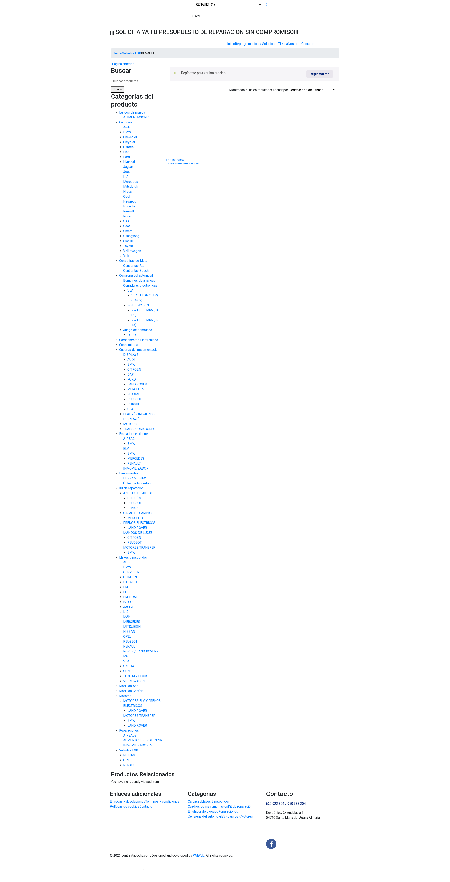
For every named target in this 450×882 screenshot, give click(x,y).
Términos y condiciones (162, 802)
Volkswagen (132, 251)
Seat (126, 226)
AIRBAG (129, 439)
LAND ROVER (137, 384)
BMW (127, 132)
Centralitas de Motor (134, 261)
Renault (128, 211)
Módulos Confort (131, 691)
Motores (125, 696)
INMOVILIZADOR (135, 468)
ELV (126, 449)
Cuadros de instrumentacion (139, 350)
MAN (126, 617)
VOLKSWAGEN (138, 305)
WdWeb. (199, 855)
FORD (131, 335)
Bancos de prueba (132, 112)
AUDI (131, 360)
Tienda (283, 44)
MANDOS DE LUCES (138, 533)
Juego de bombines (137, 330)
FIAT (126, 587)
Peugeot (129, 201)
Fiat (126, 152)
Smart (127, 231)
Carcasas (126, 122)
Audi (126, 127)
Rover (127, 216)
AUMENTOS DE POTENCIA (142, 740)
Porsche (129, 206)
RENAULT (134, 463)
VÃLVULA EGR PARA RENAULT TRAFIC (183, 164)
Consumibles (128, 345)
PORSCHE (134, 404)
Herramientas (128, 473)
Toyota (128, 246)
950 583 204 (296, 804)
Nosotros (294, 44)
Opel (126, 196)
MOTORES (130, 424)
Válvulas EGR (131, 53)
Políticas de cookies (125, 806)
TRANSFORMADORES (139, 429)
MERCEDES (135, 389)
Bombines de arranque (139, 280)
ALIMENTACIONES (136, 117)
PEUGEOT (134, 399)
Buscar (117, 89)
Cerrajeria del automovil (136, 276)
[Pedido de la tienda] (312, 90)
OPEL (127, 636)
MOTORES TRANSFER (139, 547)
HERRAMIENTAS (135, 478)
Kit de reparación (131, 488)
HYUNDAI (130, 597)
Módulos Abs (128, 686)
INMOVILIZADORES (137, 745)
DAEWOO (130, 582)
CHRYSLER (131, 572)
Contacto (307, 44)
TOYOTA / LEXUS (135, 676)
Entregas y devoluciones (127, 802)
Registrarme (319, 74)
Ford (126, 157)
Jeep (127, 172)
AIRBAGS (130, 735)
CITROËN (134, 369)
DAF (130, 374)
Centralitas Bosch (136, 271)
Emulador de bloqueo (134, 434)
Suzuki (128, 241)
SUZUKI (129, 671)
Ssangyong (131, 236)
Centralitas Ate (133, 266)
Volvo (127, 256)
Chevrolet (130, 137)
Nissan (128, 191)
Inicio (231, 44)
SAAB (127, 221)
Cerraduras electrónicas (140, 285)
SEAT (131, 290)
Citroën (128, 147)
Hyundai (129, 162)
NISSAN (133, 394)
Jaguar (128, 167)
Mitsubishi (130, 187)
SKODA (128, 666)
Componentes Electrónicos (138, 340)
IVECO (128, 602)
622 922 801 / (276, 804)
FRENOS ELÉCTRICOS (139, 523)
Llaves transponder (133, 557)
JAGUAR (129, 607)
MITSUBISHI (132, 627)
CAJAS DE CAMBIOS (138, 513)
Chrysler (129, 142)
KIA (125, 177)
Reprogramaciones (248, 44)
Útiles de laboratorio (137, 483)
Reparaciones (129, 730)
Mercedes (130, 182)
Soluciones (270, 44)
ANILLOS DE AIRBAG (138, 493)
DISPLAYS (130, 355)
